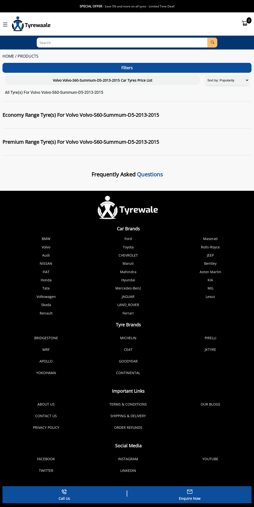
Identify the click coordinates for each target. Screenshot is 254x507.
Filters (127, 68)
